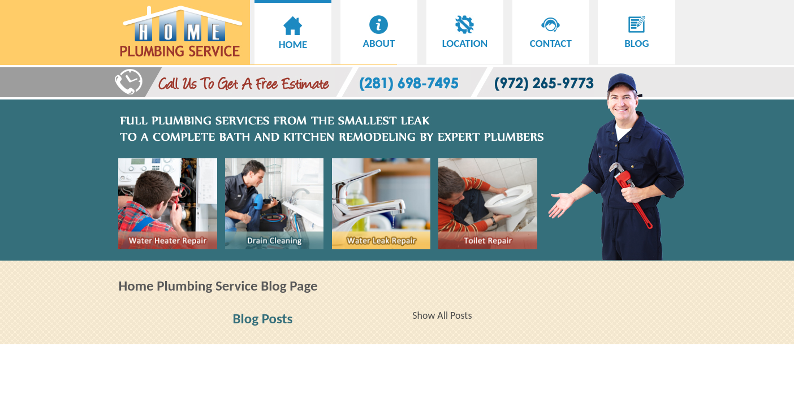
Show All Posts (442, 315)
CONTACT (551, 37)
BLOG (636, 37)
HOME (293, 38)
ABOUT (379, 37)
